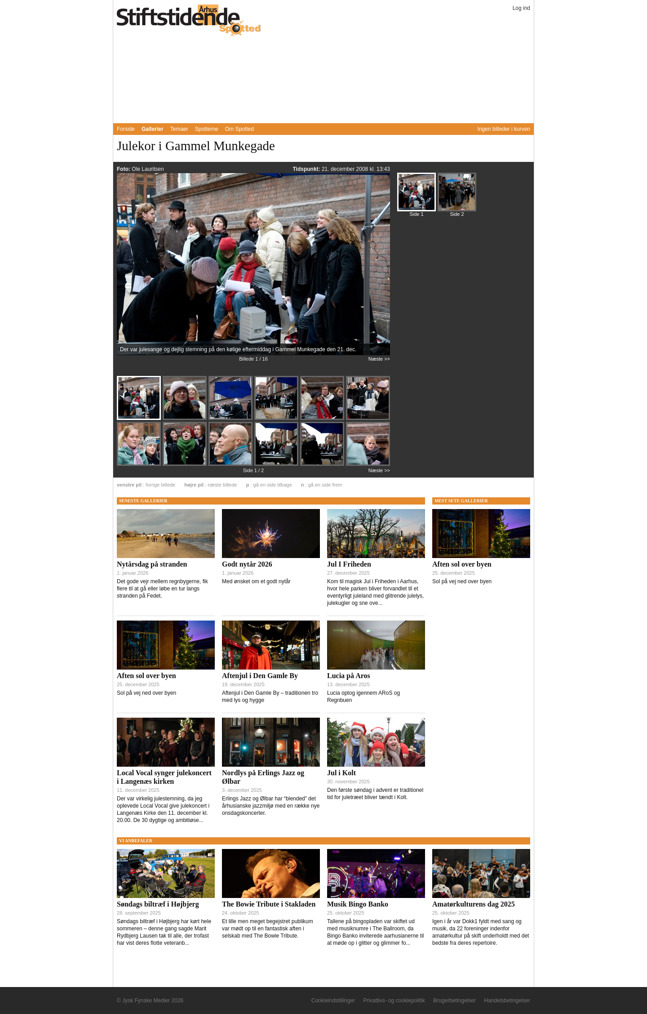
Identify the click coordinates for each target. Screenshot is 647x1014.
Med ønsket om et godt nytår (256, 581)
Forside (126, 129)
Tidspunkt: (306, 169)
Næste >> (379, 359)
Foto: (124, 169)
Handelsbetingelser (507, 1000)
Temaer (179, 129)
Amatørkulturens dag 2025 (473, 904)
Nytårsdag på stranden (152, 564)
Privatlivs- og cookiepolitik (394, 1000)
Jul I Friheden (349, 564)
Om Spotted (239, 129)
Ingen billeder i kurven (504, 129)
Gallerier (153, 129)
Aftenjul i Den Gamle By (260, 675)
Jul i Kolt (341, 773)
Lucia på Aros (348, 675)
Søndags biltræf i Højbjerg (158, 904)
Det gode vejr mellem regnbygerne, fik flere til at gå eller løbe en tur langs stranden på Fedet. (162, 588)
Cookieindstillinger (333, 1000)
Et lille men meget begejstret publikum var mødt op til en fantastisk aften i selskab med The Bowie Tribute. (267, 928)
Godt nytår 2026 (247, 564)
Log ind (521, 8)
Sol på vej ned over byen (146, 693)
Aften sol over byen (146, 675)
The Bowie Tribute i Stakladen (268, 904)
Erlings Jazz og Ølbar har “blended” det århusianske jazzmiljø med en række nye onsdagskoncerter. (270, 805)
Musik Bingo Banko (357, 904)
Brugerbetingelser (454, 1000)
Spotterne (206, 129)
